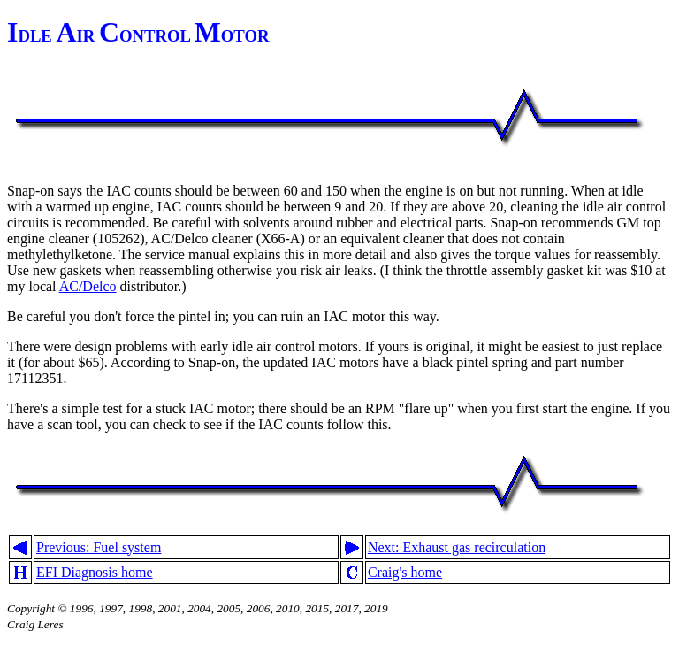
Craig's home (405, 572)
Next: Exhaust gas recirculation (456, 547)
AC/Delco (88, 286)
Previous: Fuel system (98, 547)
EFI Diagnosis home (94, 572)
